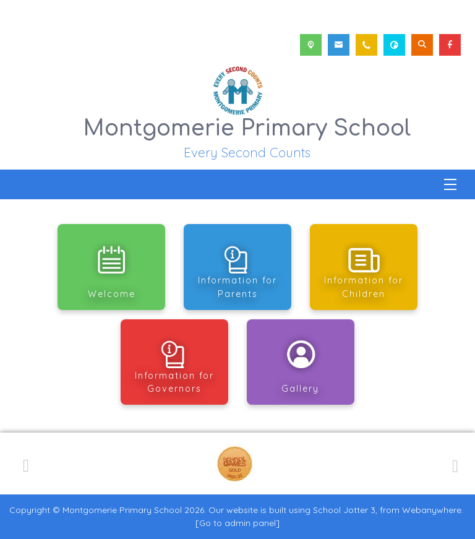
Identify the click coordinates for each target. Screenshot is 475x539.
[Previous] (26, 463)
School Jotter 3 (344, 509)
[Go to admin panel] (237, 522)
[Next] (453, 464)
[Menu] (450, 184)
